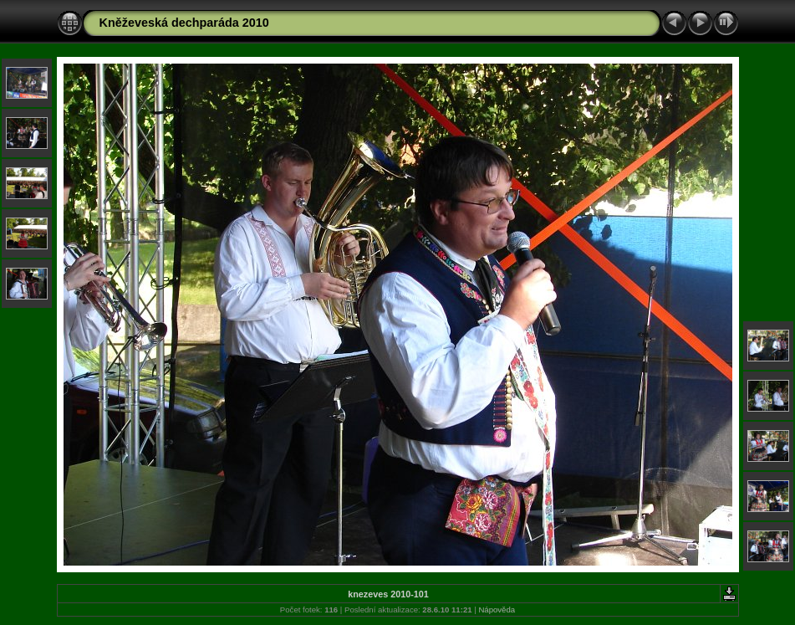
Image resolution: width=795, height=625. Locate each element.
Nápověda (496, 609)
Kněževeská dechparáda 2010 (184, 22)
